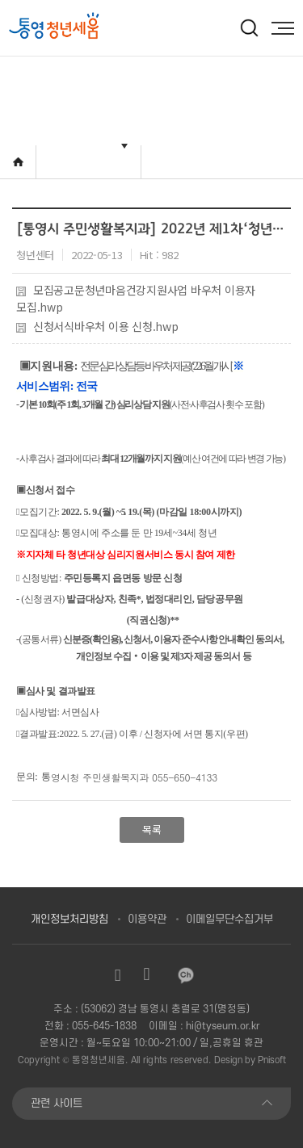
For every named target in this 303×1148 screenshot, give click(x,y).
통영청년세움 (98, 1060)
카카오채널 (185, 975)
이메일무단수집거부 (229, 919)
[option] (82, 27)
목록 (152, 829)
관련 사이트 (56, 1103)
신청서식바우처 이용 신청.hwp (97, 326)
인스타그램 (117, 975)
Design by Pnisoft (250, 1060)
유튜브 (147, 975)
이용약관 (147, 919)
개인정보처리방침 (69, 919)
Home (18, 161)
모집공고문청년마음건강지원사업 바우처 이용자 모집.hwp (135, 298)
